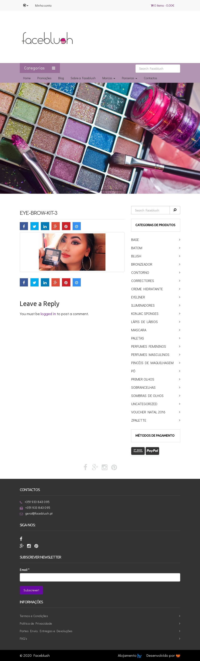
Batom (136, 247)
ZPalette (138, 420)
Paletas (137, 338)
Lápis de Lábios (144, 321)
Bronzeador (141, 264)
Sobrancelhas (143, 387)
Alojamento (130, 655)
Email (25, 570)
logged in (48, 313)
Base (135, 239)
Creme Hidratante (147, 288)
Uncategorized (144, 403)
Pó (133, 371)
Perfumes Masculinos (150, 354)
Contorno (140, 272)
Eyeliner (138, 297)
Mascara (138, 330)
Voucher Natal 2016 (148, 412)
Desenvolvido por (163, 655)
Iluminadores (143, 305)
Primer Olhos (142, 379)
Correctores (142, 280)
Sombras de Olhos (147, 395)
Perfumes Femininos (148, 346)
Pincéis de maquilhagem (152, 362)
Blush (136, 256)
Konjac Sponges (144, 313)
